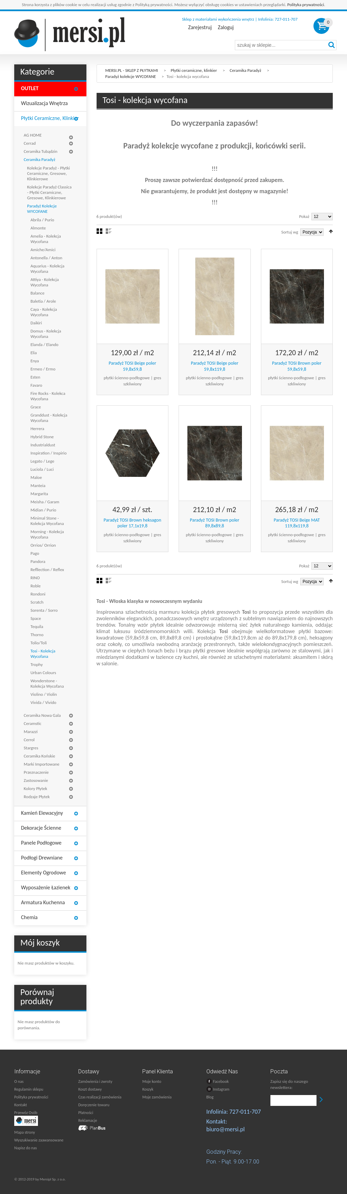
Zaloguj (226, 27)
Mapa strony (24, 1132)
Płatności (85, 1112)
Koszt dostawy (90, 1089)
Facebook (217, 1081)
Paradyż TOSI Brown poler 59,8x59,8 (297, 366)
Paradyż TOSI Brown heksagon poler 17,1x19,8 (132, 523)
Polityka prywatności (305, 4)
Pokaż (304, 216)
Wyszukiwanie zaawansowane (38, 1140)
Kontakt (20, 1104)
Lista (108, 231)
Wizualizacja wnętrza (44, 103)
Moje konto (151, 1081)
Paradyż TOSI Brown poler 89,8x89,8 (214, 523)
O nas (18, 1081)
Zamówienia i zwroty (95, 1081)
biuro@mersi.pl (225, 1129)
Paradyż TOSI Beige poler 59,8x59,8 (132, 366)
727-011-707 (245, 1111)
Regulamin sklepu (28, 1089)
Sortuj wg (289, 232)
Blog (209, 1097)
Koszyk (147, 1089)
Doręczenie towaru (93, 1104)
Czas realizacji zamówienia (99, 1097)
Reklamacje (87, 1120)
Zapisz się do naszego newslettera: (289, 1084)
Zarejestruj (199, 27)
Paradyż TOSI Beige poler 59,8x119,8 (214, 366)
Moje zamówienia (156, 1097)
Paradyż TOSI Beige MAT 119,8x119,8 (297, 523)
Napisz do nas (25, 1148)
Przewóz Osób (25, 1112)
